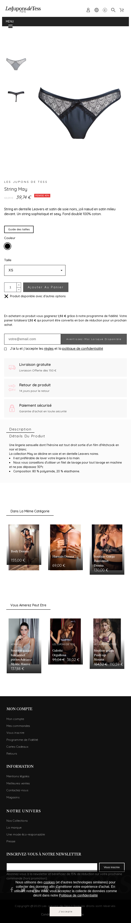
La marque (14, 827)
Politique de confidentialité (78, 895)
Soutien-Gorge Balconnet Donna (104, 561)
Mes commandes (18, 726)
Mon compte (15, 719)
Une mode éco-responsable (25, 834)
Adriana (16, 644)
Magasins (12, 797)
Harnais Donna (63, 556)
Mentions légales (17, 776)
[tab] (20, 429)
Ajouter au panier (46, 287)
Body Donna (20, 551)
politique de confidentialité (82, 348)
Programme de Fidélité (22, 740)
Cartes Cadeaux (17, 747)
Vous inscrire (15, 733)
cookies (49, 882)
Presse (10, 841)
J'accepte (65, 911)
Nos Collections (17, 821)
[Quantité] (10, 287)
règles (49, 348)
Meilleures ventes (18, 783)
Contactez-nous (17, 790)
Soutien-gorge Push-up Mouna (104, 655)
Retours (11, 753)
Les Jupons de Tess (26, 181)
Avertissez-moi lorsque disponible (93, 339)
